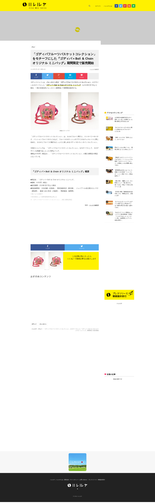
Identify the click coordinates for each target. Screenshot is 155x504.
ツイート (47, 76)
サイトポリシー (74, 481)
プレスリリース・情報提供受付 (96, 481)
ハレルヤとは (108, 6)
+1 (59, 76)
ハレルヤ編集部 (94, 69)
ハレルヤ (119, 303)
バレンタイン (43, 324)
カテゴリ (98, 6)
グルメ (33, 47)
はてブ (70, 76)
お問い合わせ (83, 481)
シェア (36, 76)
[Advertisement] (46, 224)
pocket (81, 76)
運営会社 (66, 481)
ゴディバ (34, 324)
